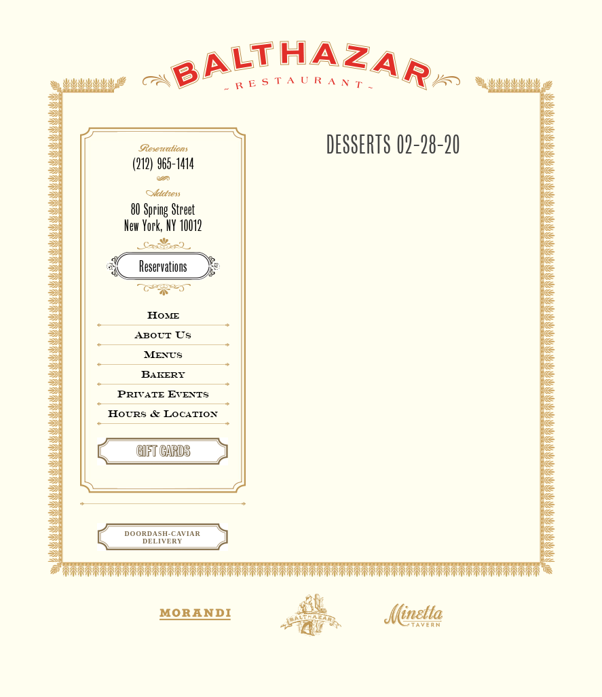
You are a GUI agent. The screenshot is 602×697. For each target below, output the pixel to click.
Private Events (163, 393)
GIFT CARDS (163, 451)
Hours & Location (163, 413)
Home (163, 315)
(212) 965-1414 (163, 164)
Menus (163, 354)
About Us (162, 334)
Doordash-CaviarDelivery (163, 537)
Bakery (163, 374)
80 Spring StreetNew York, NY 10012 (163, 217)
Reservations (163, 266)
